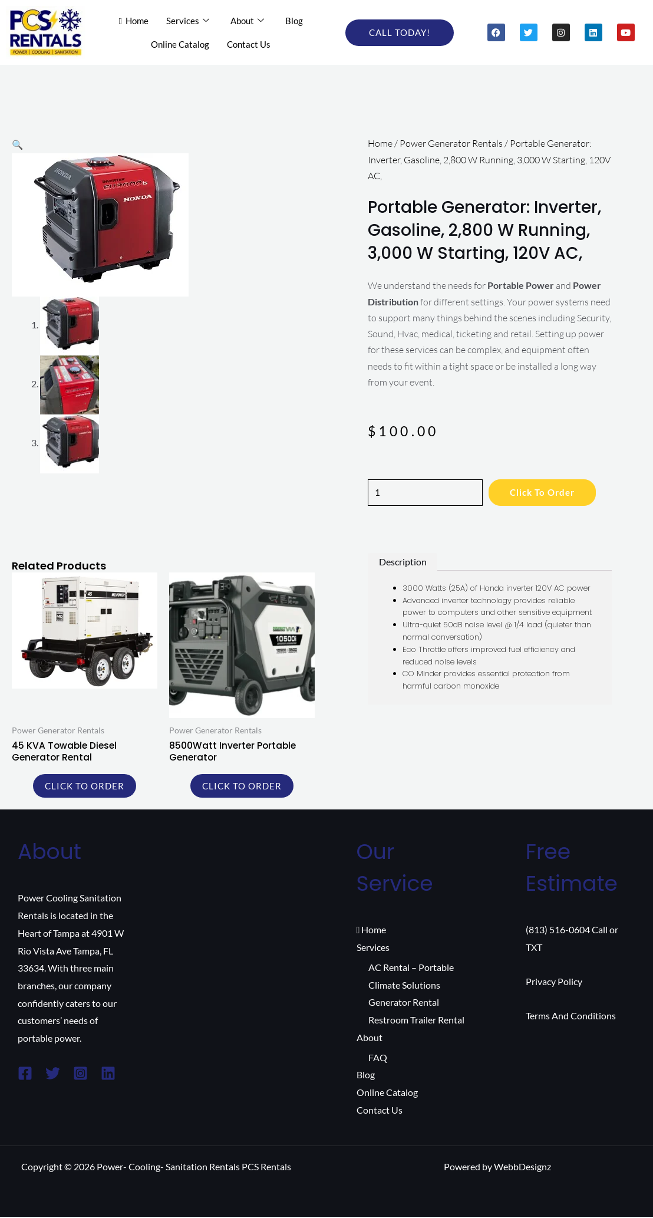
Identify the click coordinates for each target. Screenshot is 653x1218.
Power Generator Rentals (451, 143)
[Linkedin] (108, 1075)
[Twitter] (52, 1075)
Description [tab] (403, 562)
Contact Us (249, 43)
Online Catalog (180, 43)
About (247, 21)
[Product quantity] (428, 492)
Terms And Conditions (571, 1016)
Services (187, 21)
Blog (294, 20)
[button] (18, 144)
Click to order (550, 492)
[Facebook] (25, 1075)
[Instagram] (80, 1075)
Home (134, 20)
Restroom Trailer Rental (416, 1021)
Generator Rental (403, 1003)
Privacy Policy (554, 982)
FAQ (377, 1058)
